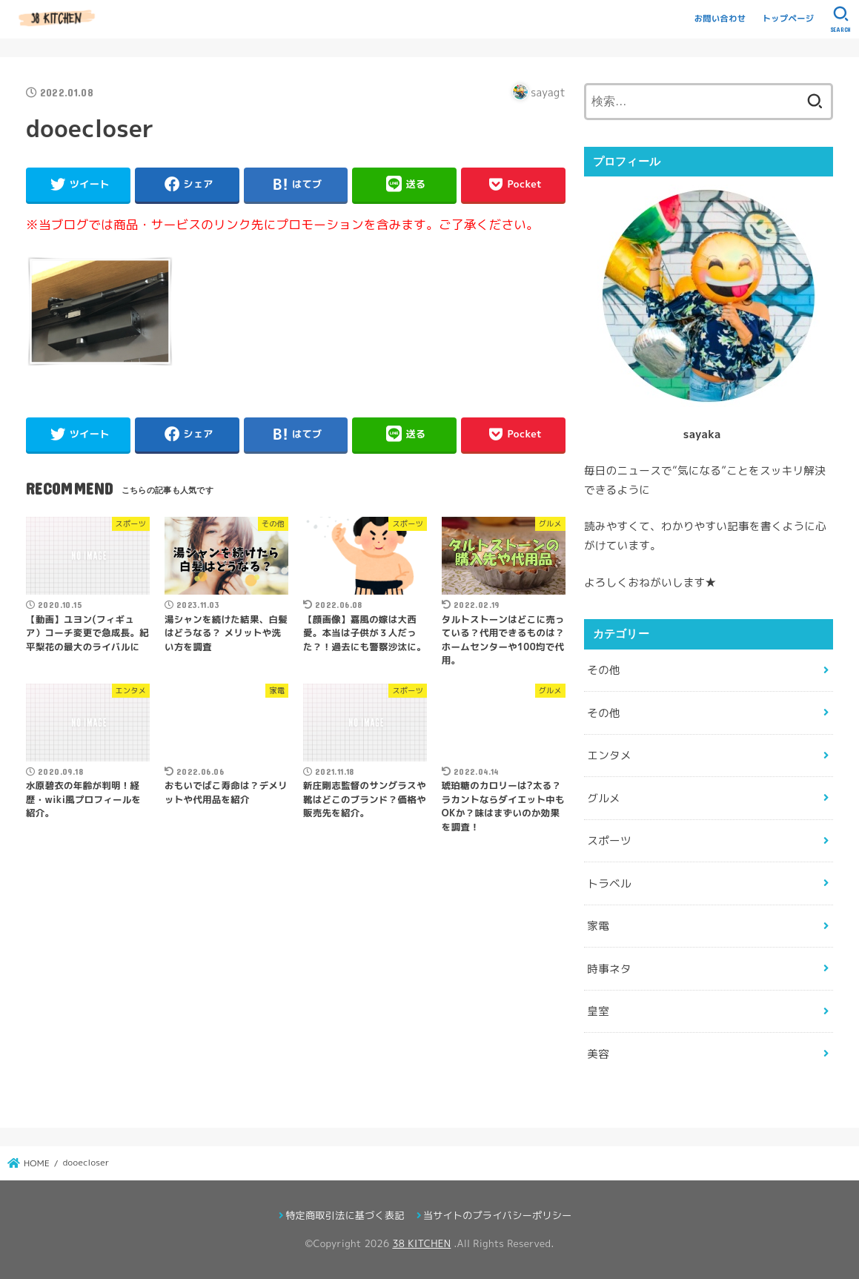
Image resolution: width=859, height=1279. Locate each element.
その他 (603, 670)
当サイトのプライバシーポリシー (497, 1215)
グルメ (603, 798)
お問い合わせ (720, 18)
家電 (598, 925)
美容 (598, 1054)
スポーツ (609, 840)
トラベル (609, 883)
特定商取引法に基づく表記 (344, 1215)
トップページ (789, 18)
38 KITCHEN (421, 1243)
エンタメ (609, 755)
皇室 (598, 1011)
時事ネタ (609, 968)
